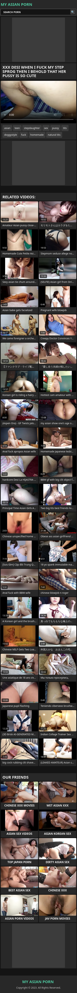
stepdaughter (32, 128)
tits (65, 128)
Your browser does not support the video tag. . (38, 102)
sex (46, 128)
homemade (37, 134)
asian (7, 128)
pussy (55, 128)
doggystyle (10, 134)
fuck (23, 134)
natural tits (54, 134)
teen (17, 128)
